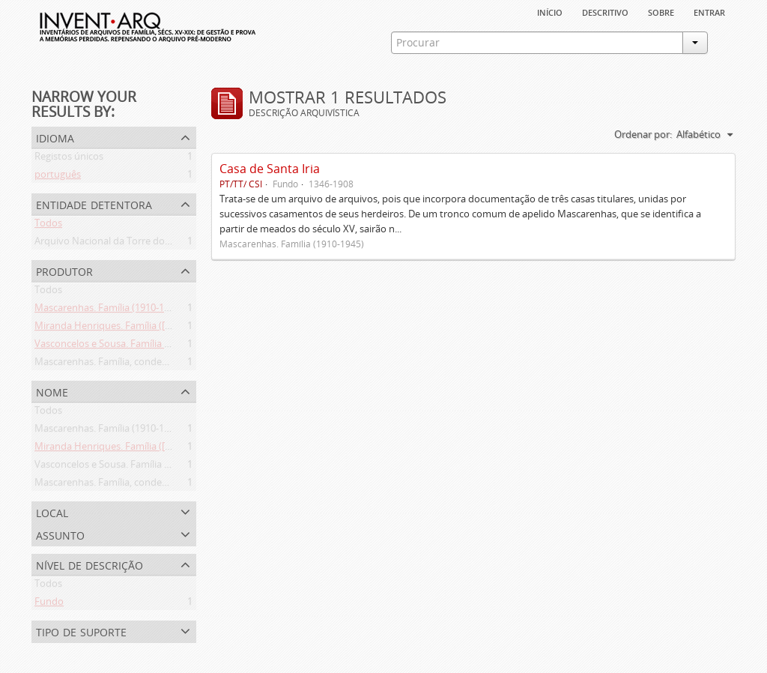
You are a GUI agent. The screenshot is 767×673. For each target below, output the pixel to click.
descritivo (605, 11)
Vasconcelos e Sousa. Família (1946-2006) (124, 346)
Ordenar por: (643, 134)
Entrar (709, 11)
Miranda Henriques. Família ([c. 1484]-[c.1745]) (135, 328)
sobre (661, 11)
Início (550, 11)
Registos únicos (68, 159)
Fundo (49, 604)
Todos (48, 225)
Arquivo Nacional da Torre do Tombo (116, 243)
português (57, 177)
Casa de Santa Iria (269, 168)
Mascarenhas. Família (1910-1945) (108, 310)
